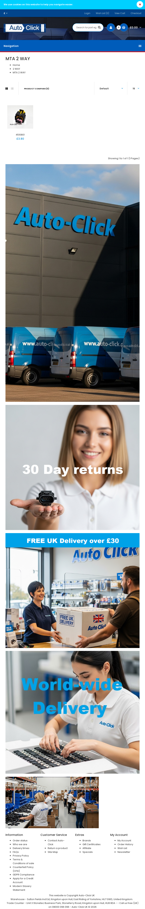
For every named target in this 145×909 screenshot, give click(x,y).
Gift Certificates (92, 844)
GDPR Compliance (23, 874)
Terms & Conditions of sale (23, 861)
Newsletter (123, 852)
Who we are (20, 844)
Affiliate (87, 848)
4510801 (20, 134)
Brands (87, 840)
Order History (125, 844)
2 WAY (16, 69)
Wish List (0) (102, 13)
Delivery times (21, 848)
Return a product (58, 848)
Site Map (53, 852)
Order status (20, 840)
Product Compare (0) (36, 88)
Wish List (122, 848)
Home (16, 65)
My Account (124, 840)
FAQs (16, 852)
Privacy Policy (21, 855)
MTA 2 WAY (19, 72)
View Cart (120, 13)
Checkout (136, 13)
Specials (88, 852)
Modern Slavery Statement (22, 888)
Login (87, 13)
